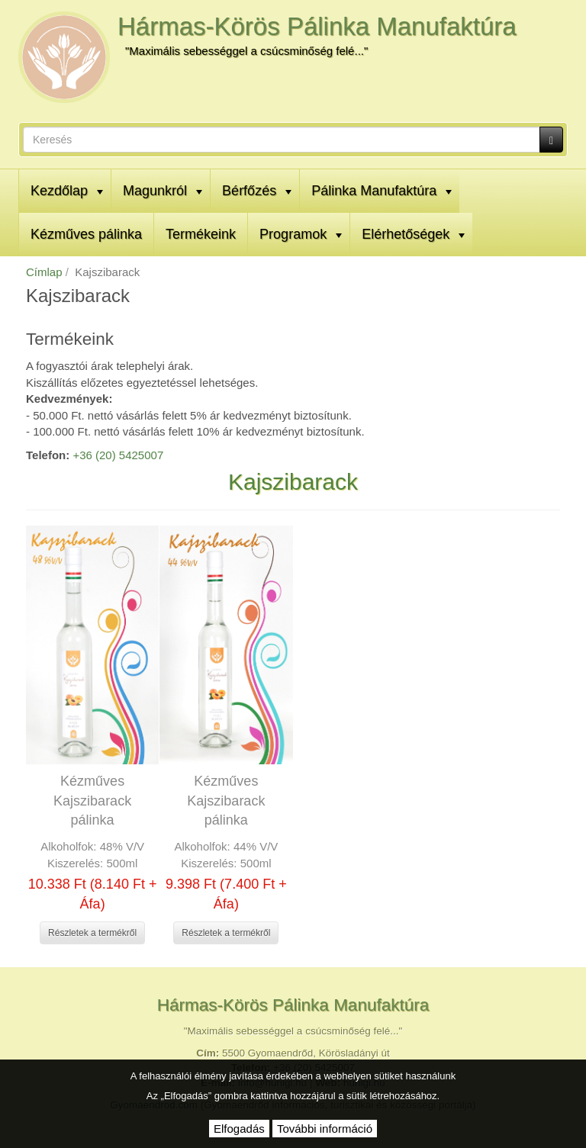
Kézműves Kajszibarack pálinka (92, 800)
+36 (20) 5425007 (117, 455)
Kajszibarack (293, 481)
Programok (300, 234)
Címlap (44, 271)
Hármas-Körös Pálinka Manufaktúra (317, 26)
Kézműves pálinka (86, 234)
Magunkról (162, 190)
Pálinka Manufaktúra (381, 190)
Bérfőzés (256, 190)
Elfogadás (239, 1128)
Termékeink (201, 234)
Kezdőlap (67, 190)
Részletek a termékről (92, 933)
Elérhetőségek (413, 234)
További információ (324, 1128)
